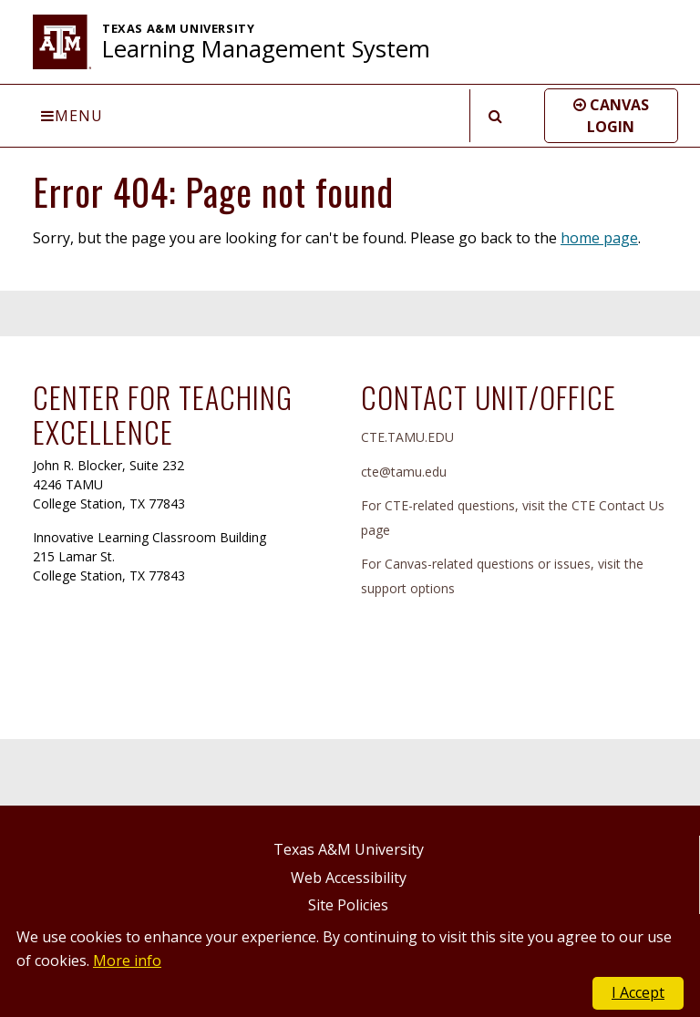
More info (127, 960)
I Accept (638, 992)
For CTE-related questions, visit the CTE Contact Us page (512, 518)
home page (599, 238)
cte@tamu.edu (404, 471)
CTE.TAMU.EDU (407, 437)
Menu (72, 116)
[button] (611, 115)
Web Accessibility (349, 878)
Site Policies (348, 905)
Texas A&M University (348, 849)
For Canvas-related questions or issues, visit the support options (502, 576)
